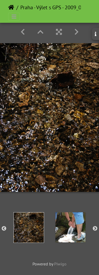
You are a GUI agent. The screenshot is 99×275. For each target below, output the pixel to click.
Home (11, 7)
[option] (29, 227)
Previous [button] (4, 228)
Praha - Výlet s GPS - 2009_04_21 (56, 7)
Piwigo (60, 264)
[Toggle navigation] (14, 17)
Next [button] (95, 228)
